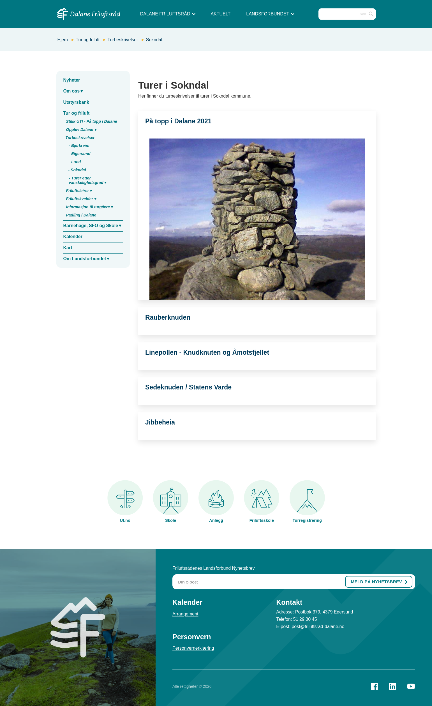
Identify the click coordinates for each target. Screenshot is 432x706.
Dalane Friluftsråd (168, 13)
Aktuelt (220, 13)
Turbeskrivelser (123, 39)
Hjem (62, 39)
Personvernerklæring (193, 648)
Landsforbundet (270, 13)
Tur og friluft (88, 39)
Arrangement (185, 614)
